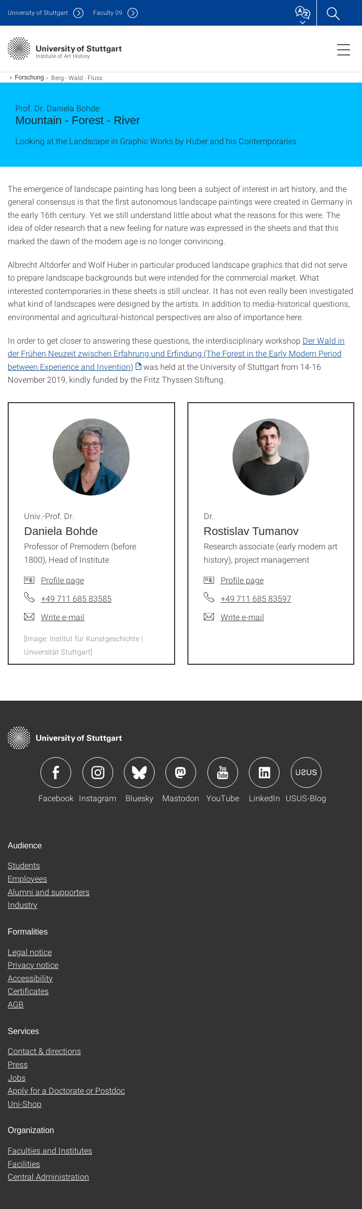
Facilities (24, 1163)
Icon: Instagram (97, 772)
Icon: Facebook (55, 772)
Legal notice (30, 951)
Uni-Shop (24, 1103)
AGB (16, 1004)
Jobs (17, 1077)
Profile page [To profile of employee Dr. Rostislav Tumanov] (242, 579)
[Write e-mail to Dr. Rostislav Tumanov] (234, 617)
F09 (107, 12)
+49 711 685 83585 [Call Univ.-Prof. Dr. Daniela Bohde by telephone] (76, 598)
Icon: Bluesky (139, 772)
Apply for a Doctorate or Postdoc (66, 1090)
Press (18, 1064)
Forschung (29, 77)
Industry (22, 904)
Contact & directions (44, 1050)
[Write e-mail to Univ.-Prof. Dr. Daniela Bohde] (54, 617)
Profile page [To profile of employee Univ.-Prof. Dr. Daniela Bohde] (62, 579)
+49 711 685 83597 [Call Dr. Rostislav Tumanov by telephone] (256, 598)
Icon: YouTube (222, 772)
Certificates (28, 990)
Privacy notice (33, 964)
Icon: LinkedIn (264, 772)
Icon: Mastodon (180, 772)
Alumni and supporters (49, 891)
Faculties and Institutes (50, 1150)
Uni (38, 12)
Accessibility (30, 978)
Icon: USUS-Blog (306, 772)
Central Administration (48, 1176)
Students (24, 865)
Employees (27, 878)
